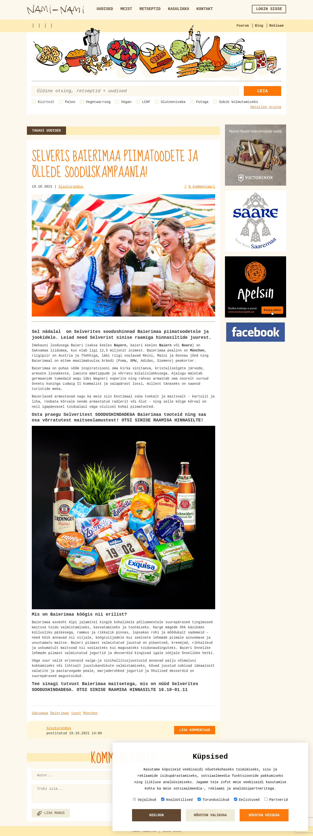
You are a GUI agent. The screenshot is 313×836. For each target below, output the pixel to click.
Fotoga (202, 102)
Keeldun (156, 815)
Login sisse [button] (269, 9)
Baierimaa (59, 713)
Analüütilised (177, 800)
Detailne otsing (265, 107)
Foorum (242, 26)
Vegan (126, 102)
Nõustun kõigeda (264, 815)
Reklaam (276, 26)
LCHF (146, 102)
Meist (126, 9)
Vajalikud (144, 800)
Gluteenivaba (173, 102)
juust (76, 713)
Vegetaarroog (98, 102)
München (90, 713)
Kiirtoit (46, 102)
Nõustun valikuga (210, 815)
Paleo (70, 102)
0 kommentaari (202, 187)
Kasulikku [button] (178, 9)
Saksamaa (40, 713)
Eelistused (246, 800)
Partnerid (276, 800)
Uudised (105, 9)
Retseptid (149, 9)
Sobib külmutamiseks (238, 102)
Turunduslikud (213, 800)
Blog (259, 26)
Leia (262, 91)
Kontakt (204, 9)
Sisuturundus (70, 187)
